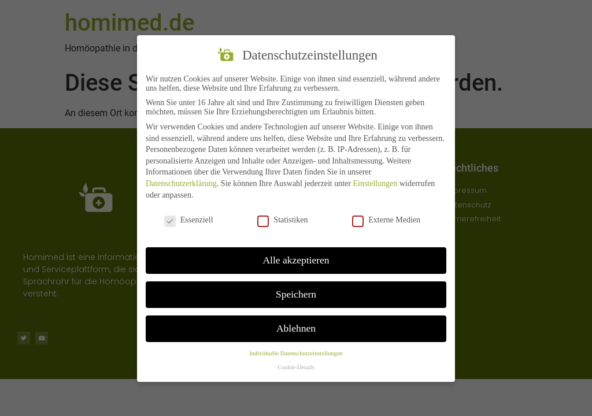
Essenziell (188, 221)
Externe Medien (386, 221)
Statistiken (282, 221)
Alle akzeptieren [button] (295, 261)
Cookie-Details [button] (296, 368)
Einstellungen (375, 184)
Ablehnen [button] (296, 329)
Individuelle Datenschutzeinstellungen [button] (295, 354)
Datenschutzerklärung (181, 184)
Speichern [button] (296, 295)
